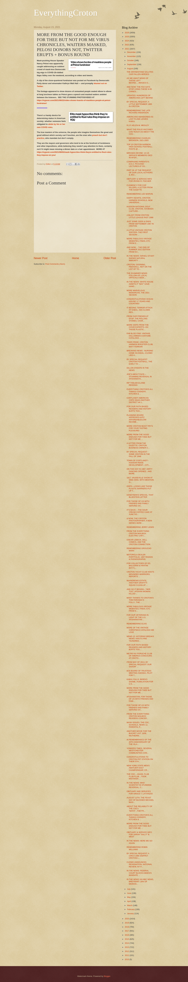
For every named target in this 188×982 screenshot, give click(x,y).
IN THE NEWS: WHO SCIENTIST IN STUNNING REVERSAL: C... (139, 785)
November (131, 56)
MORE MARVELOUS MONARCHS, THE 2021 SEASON (138, 292)
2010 (127, 959)
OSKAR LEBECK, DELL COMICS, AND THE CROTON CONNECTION (138, 542)
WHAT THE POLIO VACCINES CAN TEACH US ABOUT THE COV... (140, 131)
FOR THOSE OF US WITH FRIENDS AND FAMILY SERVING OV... (138, 503)
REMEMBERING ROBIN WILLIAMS (137, 848)
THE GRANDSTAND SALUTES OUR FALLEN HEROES (140, 73)
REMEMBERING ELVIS (137, 624)
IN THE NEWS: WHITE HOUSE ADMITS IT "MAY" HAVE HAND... (140, 284)
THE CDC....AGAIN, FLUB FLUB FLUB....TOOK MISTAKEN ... (138, 776)
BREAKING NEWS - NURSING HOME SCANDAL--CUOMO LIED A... (140, 353)
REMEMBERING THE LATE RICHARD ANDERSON (138, 111)
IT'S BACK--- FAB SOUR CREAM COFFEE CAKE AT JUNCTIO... (139, 512)
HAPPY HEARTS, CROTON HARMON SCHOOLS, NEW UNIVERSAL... (139, 200)
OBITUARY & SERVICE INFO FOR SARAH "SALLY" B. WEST (139, 834)
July (129, 889)
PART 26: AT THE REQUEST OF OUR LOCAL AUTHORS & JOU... (139, 172)
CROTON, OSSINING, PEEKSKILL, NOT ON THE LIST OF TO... (139, 266)
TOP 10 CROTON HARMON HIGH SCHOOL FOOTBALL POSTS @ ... (139, 146)
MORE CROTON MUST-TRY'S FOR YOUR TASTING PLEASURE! (140, 428)
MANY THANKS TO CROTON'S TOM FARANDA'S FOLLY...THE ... (140, 600)
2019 (127, 923)
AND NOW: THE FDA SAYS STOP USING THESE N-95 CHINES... (139, 89)
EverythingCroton (65, 13)
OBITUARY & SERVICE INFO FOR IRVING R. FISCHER (139, 180)
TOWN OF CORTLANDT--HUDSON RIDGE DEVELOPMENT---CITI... (138, 462)
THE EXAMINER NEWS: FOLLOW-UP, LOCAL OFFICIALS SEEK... (137, 275)
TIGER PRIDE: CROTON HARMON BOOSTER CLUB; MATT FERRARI (140, 344)
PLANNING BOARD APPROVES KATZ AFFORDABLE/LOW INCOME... (136, 418)
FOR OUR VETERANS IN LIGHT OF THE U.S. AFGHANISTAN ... (137, 617)
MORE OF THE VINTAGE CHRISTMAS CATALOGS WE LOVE (140, 630)
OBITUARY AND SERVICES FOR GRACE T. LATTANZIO (140, 792)
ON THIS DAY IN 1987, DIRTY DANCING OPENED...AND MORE (139, 471)
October (130, 60)
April (129, 901)
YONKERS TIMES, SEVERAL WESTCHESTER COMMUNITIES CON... (139, 750)
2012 (127, 951)
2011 (127, 955)
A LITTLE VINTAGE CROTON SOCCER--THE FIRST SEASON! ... (139, 232)
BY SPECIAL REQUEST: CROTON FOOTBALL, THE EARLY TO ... (139, 361)
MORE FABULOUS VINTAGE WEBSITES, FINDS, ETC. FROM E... (139, 241)
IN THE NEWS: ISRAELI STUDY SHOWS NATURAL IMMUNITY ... (140, 258)
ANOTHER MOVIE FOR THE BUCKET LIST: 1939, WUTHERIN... (139, 733)
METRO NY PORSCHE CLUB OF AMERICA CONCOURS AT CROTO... (139, 655)
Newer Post (40, 258)
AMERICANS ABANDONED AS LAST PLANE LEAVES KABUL (140, 119)
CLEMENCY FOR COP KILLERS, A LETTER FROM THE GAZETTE (140, 187)
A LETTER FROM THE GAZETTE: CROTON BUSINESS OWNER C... (138, 445)
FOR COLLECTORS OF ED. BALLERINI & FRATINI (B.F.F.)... (139, 565)
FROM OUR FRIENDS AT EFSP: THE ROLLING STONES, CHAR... (137, 318)
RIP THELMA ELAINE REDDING (136, 384)
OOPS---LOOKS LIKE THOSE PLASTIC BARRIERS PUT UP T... (139, 488)
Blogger (107, 976)
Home (75, 258)
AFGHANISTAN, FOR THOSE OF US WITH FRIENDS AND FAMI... (140, 699)
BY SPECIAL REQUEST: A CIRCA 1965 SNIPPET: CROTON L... (138, 855)
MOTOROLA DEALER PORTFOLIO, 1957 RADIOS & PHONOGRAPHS (140, 557)
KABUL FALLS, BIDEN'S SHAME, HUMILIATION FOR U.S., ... (140, 681)
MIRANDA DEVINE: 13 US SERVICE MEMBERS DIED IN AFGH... (139, 155)
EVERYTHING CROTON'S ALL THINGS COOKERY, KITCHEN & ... (140, 391)
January (130, 913)
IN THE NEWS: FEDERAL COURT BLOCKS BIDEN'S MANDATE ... (139, 873)
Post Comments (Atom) (55, 264)
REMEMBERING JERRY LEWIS (140, 527)
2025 (127, 36)
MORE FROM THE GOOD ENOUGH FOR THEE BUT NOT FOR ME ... (139, 436)
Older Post (110, 258)
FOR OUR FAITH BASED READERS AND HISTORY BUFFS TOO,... (139, 408)
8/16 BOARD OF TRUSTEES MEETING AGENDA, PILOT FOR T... (139, 673)
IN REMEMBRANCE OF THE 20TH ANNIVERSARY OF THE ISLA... (139, 742)
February (131, 909)
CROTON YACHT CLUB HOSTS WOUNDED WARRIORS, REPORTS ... (140, 574)
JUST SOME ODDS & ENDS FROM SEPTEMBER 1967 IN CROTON (140, 223)
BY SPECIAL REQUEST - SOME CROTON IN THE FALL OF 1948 (138, 454)
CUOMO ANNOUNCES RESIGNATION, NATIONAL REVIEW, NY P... (139, 864)
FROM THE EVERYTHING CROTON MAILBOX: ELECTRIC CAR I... (138, 533)
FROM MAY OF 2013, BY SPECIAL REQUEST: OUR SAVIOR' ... (139, 664)
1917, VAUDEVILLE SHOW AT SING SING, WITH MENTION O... (140, 480)
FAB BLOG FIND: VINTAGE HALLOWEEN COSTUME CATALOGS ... (139, 335)
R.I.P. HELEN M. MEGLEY (138, 125)
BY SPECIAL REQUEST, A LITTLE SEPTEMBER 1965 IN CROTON (139, 104)
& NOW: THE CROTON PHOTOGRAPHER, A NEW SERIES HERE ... (139, 520)
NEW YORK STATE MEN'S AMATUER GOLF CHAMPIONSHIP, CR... (138, 767)
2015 (127, 939)
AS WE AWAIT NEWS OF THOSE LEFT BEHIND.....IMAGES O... (138, 80)
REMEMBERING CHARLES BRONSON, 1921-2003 (138, 139)
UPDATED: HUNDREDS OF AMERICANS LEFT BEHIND (140, 96)
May (129, 897)
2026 (127, 32)
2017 (127, 931)
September (132, 64)
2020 (127, 919)
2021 (127, 49)
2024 (127, 41)
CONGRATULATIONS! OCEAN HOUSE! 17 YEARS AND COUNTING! (140, 301)
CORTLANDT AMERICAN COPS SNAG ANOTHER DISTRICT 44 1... (138, 400)
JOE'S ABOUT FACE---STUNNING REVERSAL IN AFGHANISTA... (139, 376)
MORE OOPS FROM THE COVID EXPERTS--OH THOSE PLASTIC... (138, 327)
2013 (127, 947)
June (129, 893)
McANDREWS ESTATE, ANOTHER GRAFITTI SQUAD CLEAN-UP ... (137, 582)
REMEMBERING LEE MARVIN (140, 194)
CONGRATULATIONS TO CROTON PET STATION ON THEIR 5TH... (140, 759)
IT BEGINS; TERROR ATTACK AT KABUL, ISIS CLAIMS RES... (139, 310)
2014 (127, 943)
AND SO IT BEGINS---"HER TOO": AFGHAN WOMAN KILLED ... (138, 591)
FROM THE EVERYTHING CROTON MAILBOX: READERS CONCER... (138, 716)
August (130, 68)
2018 (127, 927)
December (131, 52)
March (130, 905)
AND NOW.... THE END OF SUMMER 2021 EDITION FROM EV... (138, 249)
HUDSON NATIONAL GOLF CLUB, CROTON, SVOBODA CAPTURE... (140, 208)
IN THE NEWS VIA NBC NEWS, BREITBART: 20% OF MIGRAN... (140, 881)
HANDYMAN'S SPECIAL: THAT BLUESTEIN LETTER (140, 496)
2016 (127, 935)
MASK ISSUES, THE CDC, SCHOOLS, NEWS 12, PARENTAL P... (138, 724)
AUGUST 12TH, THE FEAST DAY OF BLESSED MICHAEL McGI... (140, 800)
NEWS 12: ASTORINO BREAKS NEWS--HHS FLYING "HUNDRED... (140, 638)
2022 (127, 45)
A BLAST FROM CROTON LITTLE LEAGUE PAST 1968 (140, 216)
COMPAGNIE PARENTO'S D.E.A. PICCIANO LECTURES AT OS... (138, 164)
